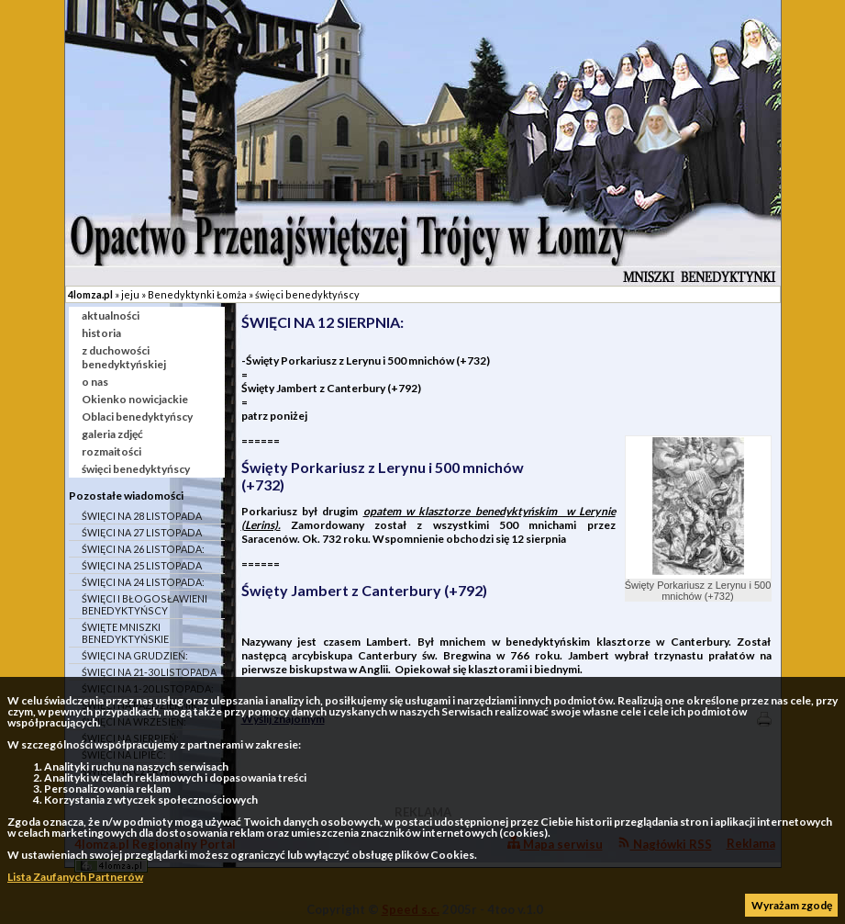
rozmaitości (111, 451)
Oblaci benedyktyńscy (137, 416)
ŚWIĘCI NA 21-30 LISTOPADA (149, 672)
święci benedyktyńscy (307, 294)
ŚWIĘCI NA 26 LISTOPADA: (143, 549)
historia (101, 333)
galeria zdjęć (112, 434)
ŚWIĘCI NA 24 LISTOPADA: (143, 582)
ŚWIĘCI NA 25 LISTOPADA (142, 565)
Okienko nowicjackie (135, 399)
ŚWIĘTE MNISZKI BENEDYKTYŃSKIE (125, 633)
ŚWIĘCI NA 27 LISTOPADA (142, 532)
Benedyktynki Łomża (197, 294)
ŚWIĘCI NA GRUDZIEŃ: (135, 655)
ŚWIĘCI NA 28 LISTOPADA (142, 516)
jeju (130, 294)
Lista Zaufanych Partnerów (75, 877)
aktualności (110, 315)
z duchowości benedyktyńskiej (124, 357)
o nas (95, 382)
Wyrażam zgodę (791, 905)
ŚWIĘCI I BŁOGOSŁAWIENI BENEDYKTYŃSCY (144, 604)
